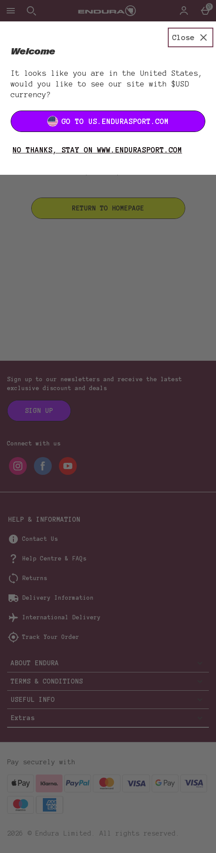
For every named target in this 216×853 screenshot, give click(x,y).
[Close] (190, 37)
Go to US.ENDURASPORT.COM (108, 121)
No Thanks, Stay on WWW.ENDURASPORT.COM (97, 150)
